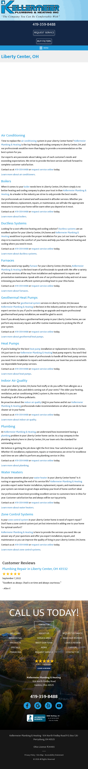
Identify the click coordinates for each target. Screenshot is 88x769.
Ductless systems (67, 229)
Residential (15, 638)
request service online (42, 170)
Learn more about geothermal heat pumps (22, 337)
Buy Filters (44, 41)
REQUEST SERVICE (44, 32)
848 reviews (47, 664)
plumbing (5, 436)
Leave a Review (73, 643)
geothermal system (30, 303)
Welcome (15, 633)
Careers (72, 647)
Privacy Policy (29, 755)
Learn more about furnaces (14, 291)
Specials (15, 647)
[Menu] (43, 47)
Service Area (44, 638)
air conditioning (29, 141)
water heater (40, 478)
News (44, 647)
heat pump (35, 349)
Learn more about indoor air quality (18, 420)
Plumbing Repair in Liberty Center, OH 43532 (35, 569)
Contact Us (72, 652)
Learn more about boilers (13, 217)
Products (15, 643)
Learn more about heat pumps (16, 374)
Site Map (40, 755)
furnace (33, 266)
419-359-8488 (44, 24)
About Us (44, 633)
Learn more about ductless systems (19, 254)
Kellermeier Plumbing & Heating (17, 307)
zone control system (18, 520)
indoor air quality (32, 402)
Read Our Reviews (72, 638)
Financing (15, 652)
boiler (27, 187)
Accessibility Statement (54, 755)
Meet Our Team (44, 643)
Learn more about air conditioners (18, 175)
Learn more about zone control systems (20, 550)
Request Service (44, 652)
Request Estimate (72, 633)
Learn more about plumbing (15, 466)
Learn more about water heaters (17, 508)
